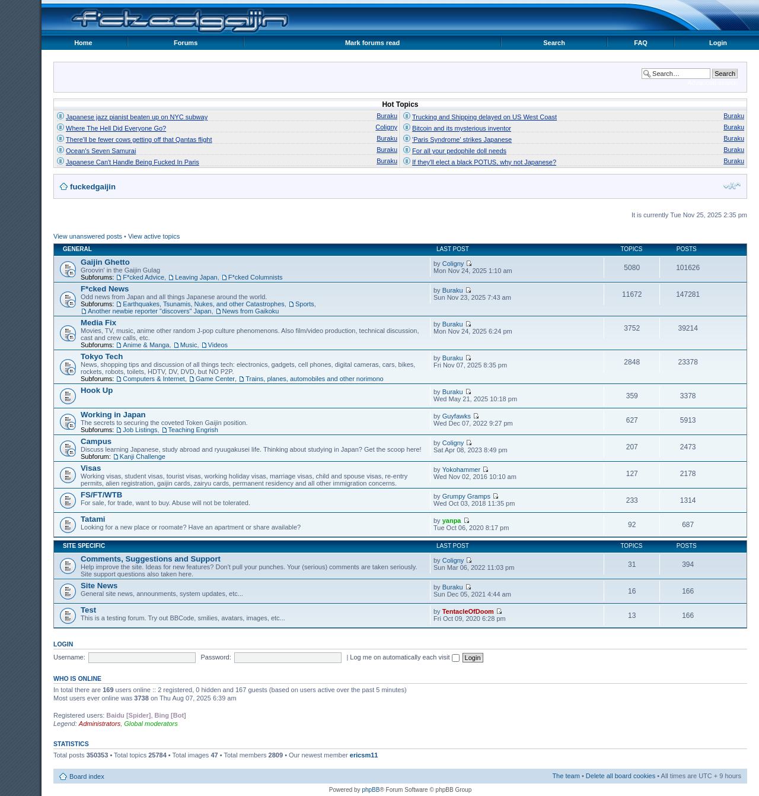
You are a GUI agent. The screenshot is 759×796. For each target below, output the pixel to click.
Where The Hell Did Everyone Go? (116, 128)
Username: (69, 657)
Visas (91, 468)
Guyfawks (456, 416)
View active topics (154, 236)
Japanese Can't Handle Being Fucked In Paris (132, 162)
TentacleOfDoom (468, 611)
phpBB (371, 790)
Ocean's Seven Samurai (101, 150)
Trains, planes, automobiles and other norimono (314, 378)
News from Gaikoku (250, 311)
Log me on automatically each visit (404, 657)
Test (88, 609)
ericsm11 (364, 755)
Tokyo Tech (102, 356)
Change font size (732, 185)
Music (188, 344)
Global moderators (151, 723)
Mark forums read (372, 42)
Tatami (93, 519)
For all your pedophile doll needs (459, 150)
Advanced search (712, 82)
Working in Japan (113, 414)
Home (83, 42)
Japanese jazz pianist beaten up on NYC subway (137, 116)
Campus (96, 441)
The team (565, 775)
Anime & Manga (146, 344)
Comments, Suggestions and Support (151, 558)
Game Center (215, 378)
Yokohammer (461, 469)
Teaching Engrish (193, 429)
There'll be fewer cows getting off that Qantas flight (139, 139)
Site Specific (84, 546)
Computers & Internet (154, 378)
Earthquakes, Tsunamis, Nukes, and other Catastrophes (204, 303)
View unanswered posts (87, 236)
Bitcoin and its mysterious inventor (461, 128)
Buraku (387, 115)
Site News (99, 585)
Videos (218, 344)
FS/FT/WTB (101, 494)
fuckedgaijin (93, 186)
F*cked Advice (143, 277)
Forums (185, 42)
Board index (86, 776)
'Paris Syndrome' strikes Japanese (462, 139)
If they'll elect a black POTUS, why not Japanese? (484, 162)
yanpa (451, 520)
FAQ (641, 42)
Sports (304, 303)
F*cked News (105, 288)
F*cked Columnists (255, 277)
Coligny (386, 127)
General (77, 249)
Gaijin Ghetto (105, 262)
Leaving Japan (196, 277)
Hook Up (97, 390)
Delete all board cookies (620, 775)
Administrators (99, 723)
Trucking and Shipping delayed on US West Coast (484, 116)
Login (718, 42)
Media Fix (98, 322)
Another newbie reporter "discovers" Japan (149, 311)
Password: (215, 657)
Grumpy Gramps (466, 496)
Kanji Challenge (142, 456)
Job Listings (140, 429)
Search (554, 42)
